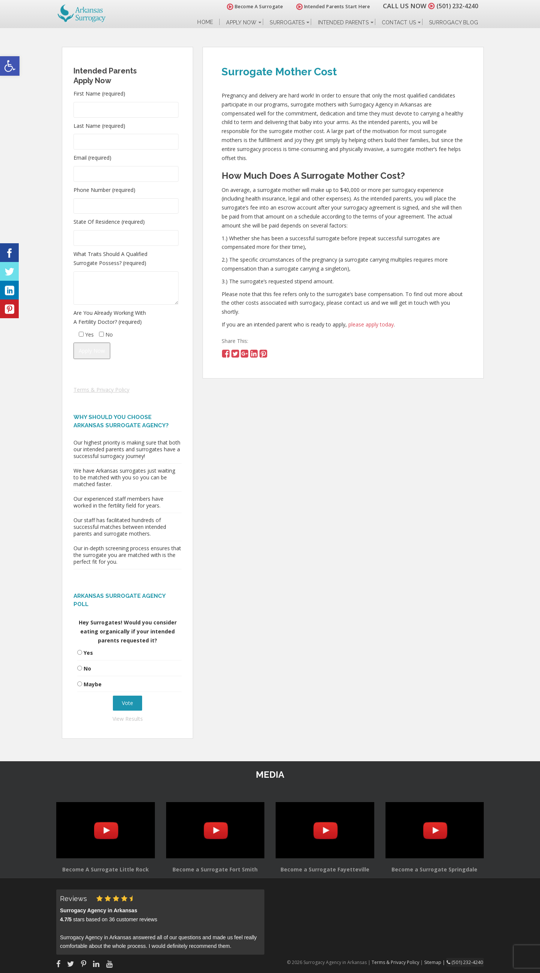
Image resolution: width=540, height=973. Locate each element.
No (87, 668)
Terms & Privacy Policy (101, 389)
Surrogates (287, 22)
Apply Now (241, 22)
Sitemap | (437, 962)
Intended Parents (343, 22)
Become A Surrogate (251, 6)
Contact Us (399, 22)
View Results (127, 718)
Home (205, 22)
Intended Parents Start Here (329, 6)
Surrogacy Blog (453, 22)
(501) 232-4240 (455, 5)
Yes (88, 652)
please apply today (371, 324)
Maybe (93, 684)
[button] (10, 66)
